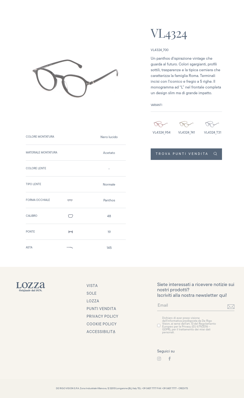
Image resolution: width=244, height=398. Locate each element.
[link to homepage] (30, 287)
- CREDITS (182, 388)
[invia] (230, 307)
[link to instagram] (159, 359)
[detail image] (161, 126)
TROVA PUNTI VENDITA (186, 154)
